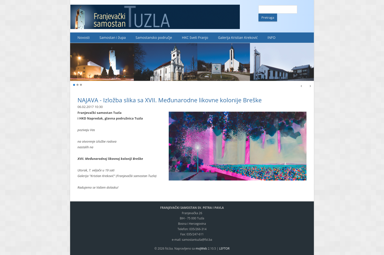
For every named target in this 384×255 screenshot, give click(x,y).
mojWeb (201, 248)
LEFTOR (224, 248)
